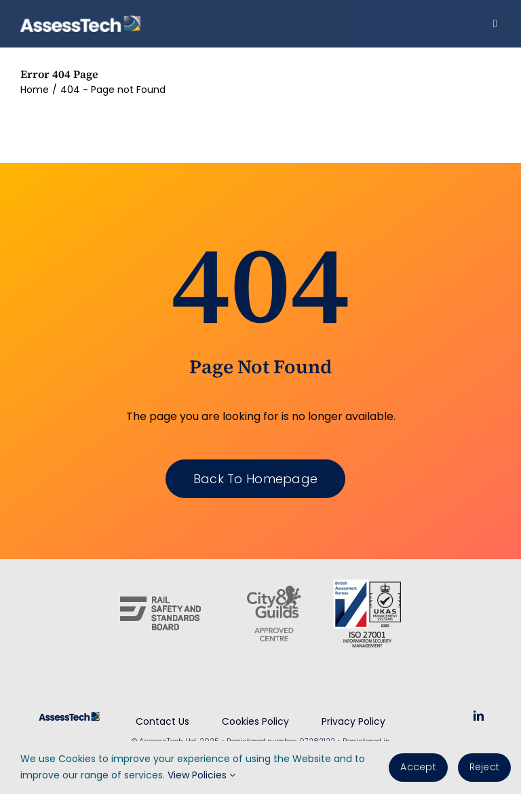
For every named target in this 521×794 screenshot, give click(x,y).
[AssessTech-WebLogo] (80, 21)
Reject (484, 767)
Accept (418, 767)
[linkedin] (479, 716)
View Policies (201, 775)
